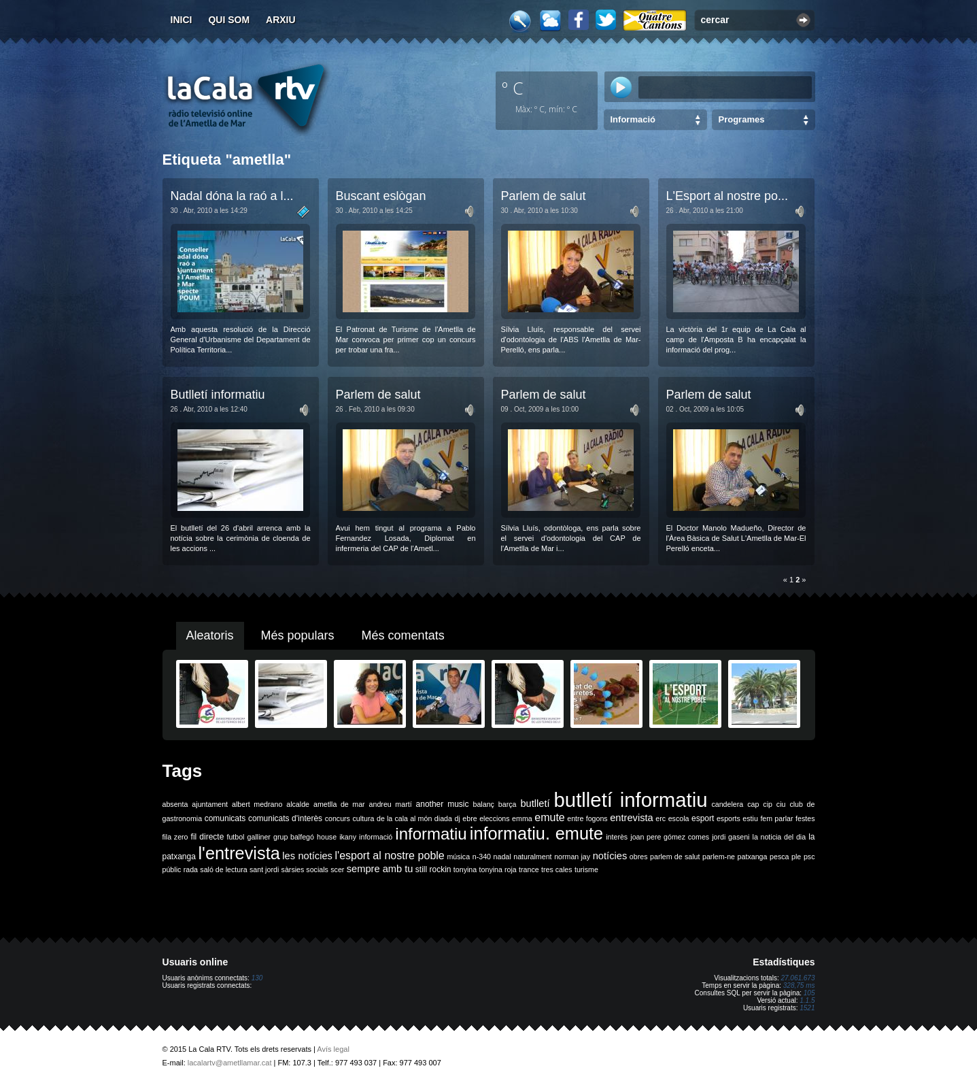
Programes (742, 119)
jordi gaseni (730, 837)
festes (805, 818)
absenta (175, 804)
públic (172, 869)
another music (442, 804)
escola (678, 818)
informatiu (430, 834)
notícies (610, 855)
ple (796, 856)
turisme (586, 869)
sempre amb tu (380, 868)
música (458, 856)
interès (617, 837)
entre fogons (587, 818)
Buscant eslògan (381, 196)
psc (809, 856)
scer (337, 869)
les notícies (307, 855)
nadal (502, 856)
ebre (469, 818)
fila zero (175, 837)
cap (753, 804)
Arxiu (281, 19)
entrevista (631, 817)
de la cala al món (404, 818)
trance (529, 869)
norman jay (572, 856)
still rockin (433, 869)
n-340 (482, 856)
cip (767, 804)
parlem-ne (718, 856)
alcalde (297, 804)
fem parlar (776, 818)
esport (702, 818)
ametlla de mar (339, 804)
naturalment (532, 856)
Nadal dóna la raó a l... (232, 196)
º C (513, 87)
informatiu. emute (536, 833)
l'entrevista (238, 853)
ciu (781, 804)
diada (443, 818)
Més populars (298, 635)
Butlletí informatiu (218, 394)
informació (375, 837)
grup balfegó (293, 837)
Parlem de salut (543, 196)
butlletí (534, 803)
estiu (750, 818)
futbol (235, 837)
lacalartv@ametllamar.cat (230, 1063)
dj (457, 818)
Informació (633, 119)
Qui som (229, 19)
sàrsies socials (304, 869)
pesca (779, 856)
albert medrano (257, 804)
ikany (347, 837)
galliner (259, 837)
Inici (181, 19)
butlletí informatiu (631, 799)
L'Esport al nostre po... (727, 196)
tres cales (556, 869)
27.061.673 (798, 978)
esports (728, 818)
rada (191, 869)
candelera (727, 804)
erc (660, 818)
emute (549, 817)
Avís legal (333, 1049)
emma (522, 818)
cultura (363, 818)
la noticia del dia (779, 837)
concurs (337, 818)
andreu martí (390, 804)
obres (639, 856)
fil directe (207, 837)
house (327, 837)
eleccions (494, 818)
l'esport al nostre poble (390, 855)
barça (507, 804)
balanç (483, 804)
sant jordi (264, 869)
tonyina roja (498, 869)
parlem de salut (675, 856)
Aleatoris (210, 635)
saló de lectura (223, 869)
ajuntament (210, 804)
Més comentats (403, 635)
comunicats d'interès (285, 818)
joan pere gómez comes (669, 837)
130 (257, 978)
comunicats (225, 818)
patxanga (753, 856)
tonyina (465, 869)
